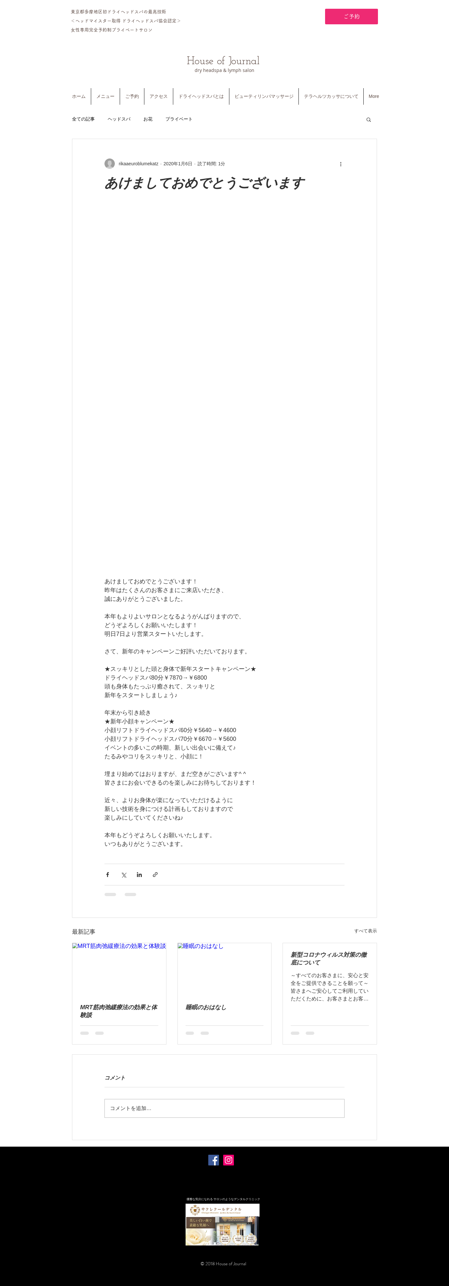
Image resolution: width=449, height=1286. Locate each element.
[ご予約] (351, 16)
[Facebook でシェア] (107, 874)
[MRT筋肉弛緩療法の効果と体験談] (119, 969)
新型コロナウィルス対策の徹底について (329, 959)
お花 (147, 119)
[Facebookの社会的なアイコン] (213, 1160)
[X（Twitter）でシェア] (123, 874)
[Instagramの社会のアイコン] (228, 1160)
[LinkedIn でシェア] (139, 874)
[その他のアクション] (341, 164)
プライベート (179, 119)
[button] (369, 119)
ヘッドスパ (119, 119)
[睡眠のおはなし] (225, 969)
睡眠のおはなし (206, 1007)
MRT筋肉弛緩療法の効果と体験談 (118, 1011)
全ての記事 (83, 119)
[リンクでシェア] (155, 874)
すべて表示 (365, 930)
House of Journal (223, 61)
